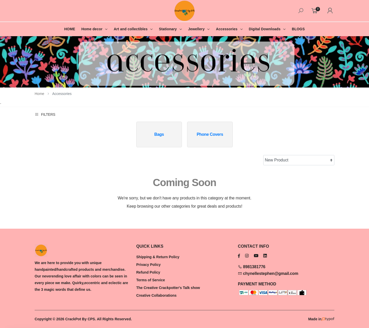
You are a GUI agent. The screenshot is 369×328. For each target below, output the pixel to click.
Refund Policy (148, 272)
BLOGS (298, 29)
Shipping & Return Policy (157, 257)
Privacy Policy (148, 265)
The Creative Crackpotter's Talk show (168, 288)
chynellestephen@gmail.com (268, 273)
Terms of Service (150, 280)
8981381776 (251, 267)
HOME (69, 29)
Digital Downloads (264, 29)
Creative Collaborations (156, 295)
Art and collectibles (131, 29)
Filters (45, 114)
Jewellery (196, 29)
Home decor (91, 29)
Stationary (168, 29)
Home (39, 94)
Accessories (226, 29)
